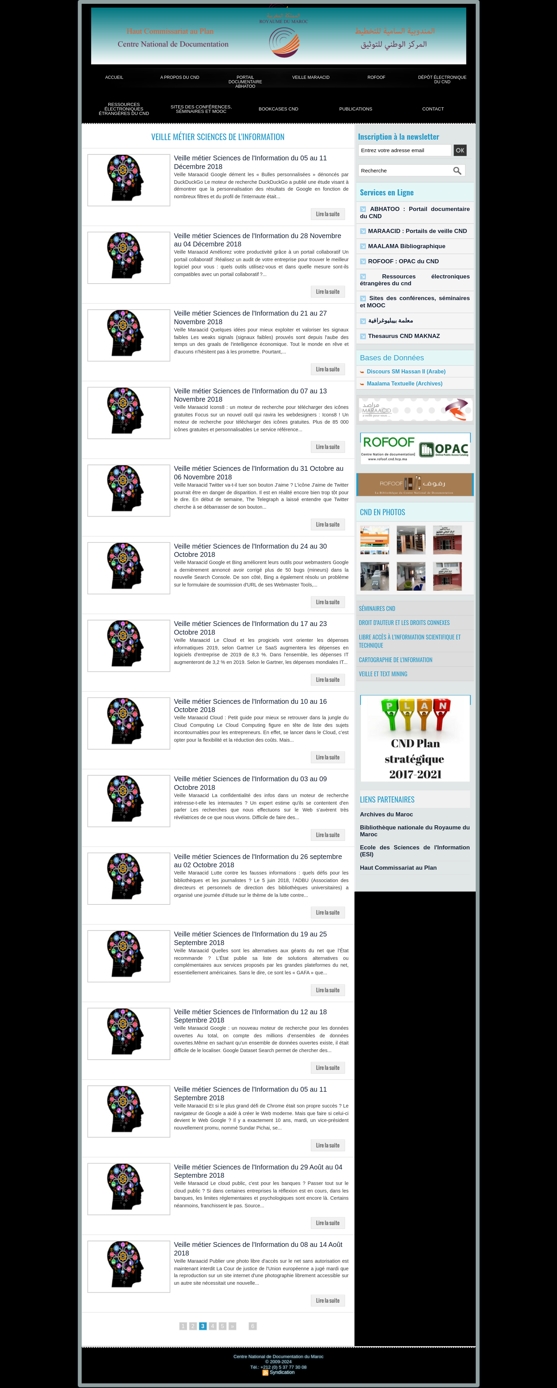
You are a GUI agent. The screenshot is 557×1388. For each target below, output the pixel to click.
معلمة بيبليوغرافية (386, 306)
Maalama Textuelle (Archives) (398, 370)
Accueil (114, 77)
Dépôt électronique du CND (442, 79)
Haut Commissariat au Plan (392, 855)
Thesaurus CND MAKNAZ (398, 321)
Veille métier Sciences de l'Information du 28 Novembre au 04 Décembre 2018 (248, 240)
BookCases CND (278, 109)
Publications (355, 109)
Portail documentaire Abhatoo (245, 82)
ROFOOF (376, 77)
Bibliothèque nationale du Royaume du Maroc (413, 830)
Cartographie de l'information (398, 659)
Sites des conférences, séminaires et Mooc (201, 109)
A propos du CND (179, 77)
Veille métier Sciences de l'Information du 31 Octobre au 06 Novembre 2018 (248, 473)
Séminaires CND (379, 599)
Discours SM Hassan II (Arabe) (399, 357)
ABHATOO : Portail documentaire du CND (416, 208)
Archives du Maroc (382, 818)
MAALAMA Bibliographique (400, 237)
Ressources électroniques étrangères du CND (124, 109)
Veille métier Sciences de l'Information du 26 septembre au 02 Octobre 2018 (248, 861)
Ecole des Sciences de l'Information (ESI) (408, 843)
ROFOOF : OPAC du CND (397, 252)
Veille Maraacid (310, 77)
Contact (433, 109)
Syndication (282, 1373)
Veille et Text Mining (385, 676)
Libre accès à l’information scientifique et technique (413, 638)
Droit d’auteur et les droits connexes (407, 616)
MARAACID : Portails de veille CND (409, 223)
